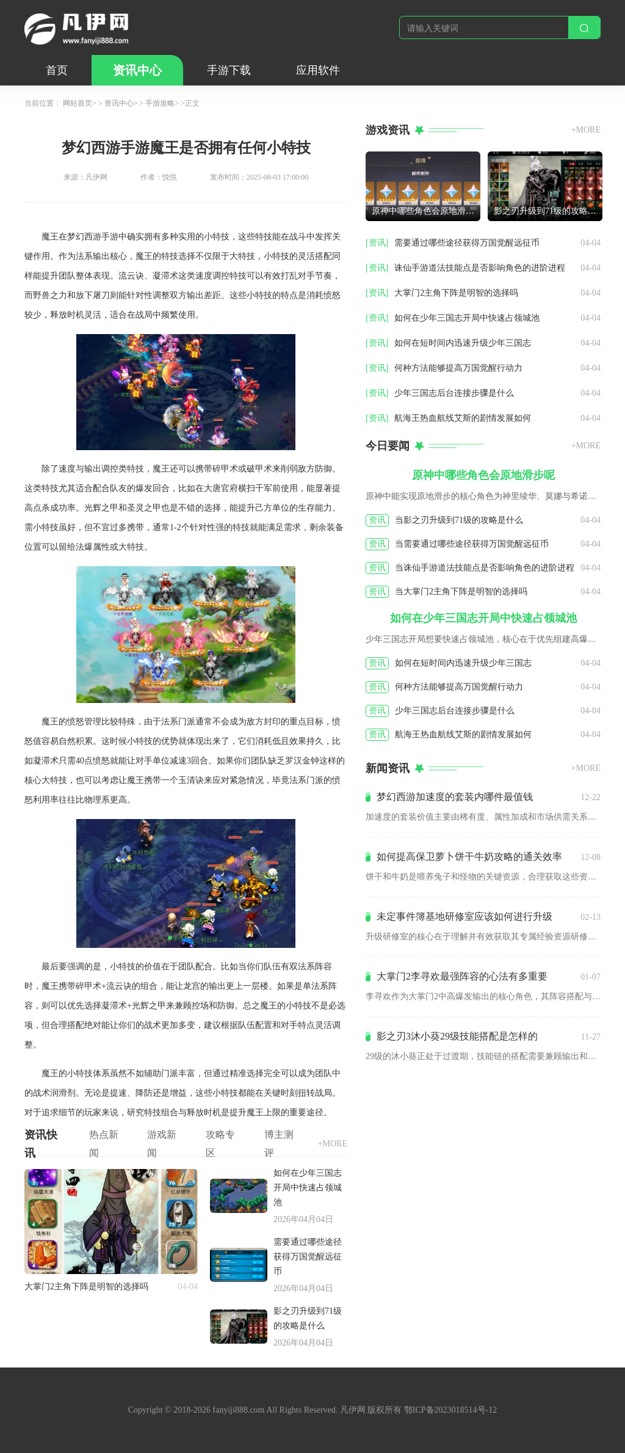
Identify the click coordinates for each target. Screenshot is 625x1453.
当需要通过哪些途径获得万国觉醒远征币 (472, 543)
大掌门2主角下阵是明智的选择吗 (86, 1286)
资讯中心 (137, 70)
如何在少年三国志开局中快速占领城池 (307, 1187)
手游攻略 (160, 103)
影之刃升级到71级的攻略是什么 (307, 1318)
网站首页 (77, 103)
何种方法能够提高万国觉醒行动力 (458, 368)
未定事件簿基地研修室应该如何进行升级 (464, 916)
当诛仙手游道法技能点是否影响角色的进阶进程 (484, 567)
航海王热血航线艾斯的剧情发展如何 (462, 418)
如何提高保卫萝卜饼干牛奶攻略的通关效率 (469, 856)
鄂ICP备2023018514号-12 (450, 1410)
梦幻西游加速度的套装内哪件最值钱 (455, 797)
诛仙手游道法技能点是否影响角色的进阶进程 (479, 267)
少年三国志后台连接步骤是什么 (454, 393)
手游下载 (229, 70)
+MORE (332, 1143)
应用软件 (318, 70)
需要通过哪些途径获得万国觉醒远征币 (307, 1256)
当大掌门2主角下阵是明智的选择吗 (461, 591)
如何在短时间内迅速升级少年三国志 (462, 343)
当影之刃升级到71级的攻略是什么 (459, 520)
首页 (57, 70)
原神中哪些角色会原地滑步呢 (426, 211)
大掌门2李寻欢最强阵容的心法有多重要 (462, 976)
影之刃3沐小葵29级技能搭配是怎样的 (457, 1036)
